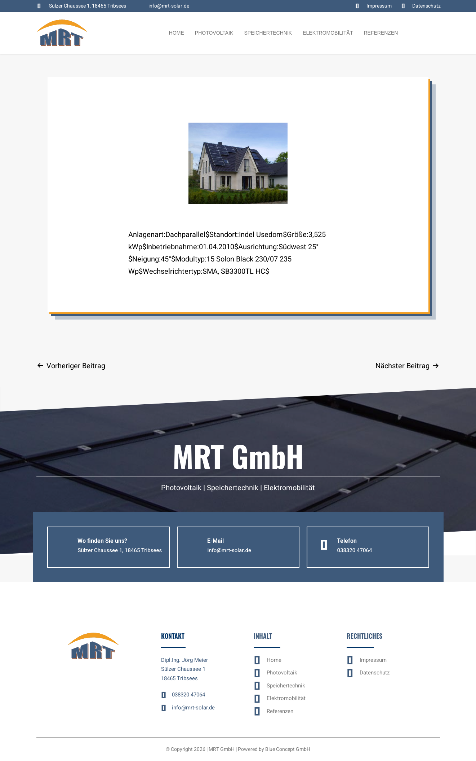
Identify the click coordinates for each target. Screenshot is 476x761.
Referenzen (381, 33)
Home (176, 33)
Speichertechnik (268, 33)
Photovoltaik (214, 33)
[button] (119, 550)
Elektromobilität (328, 33)
